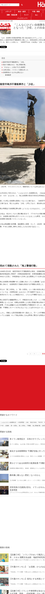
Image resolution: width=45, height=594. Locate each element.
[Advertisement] (22, 387)
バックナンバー (22, 18)
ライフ (26, 15)
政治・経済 (22, 11)
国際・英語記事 (12, 15)
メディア (8, 11)
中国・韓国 (36, 11)
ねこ (36, 15)
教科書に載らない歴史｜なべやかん (25, 475)
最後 (43, 354)
